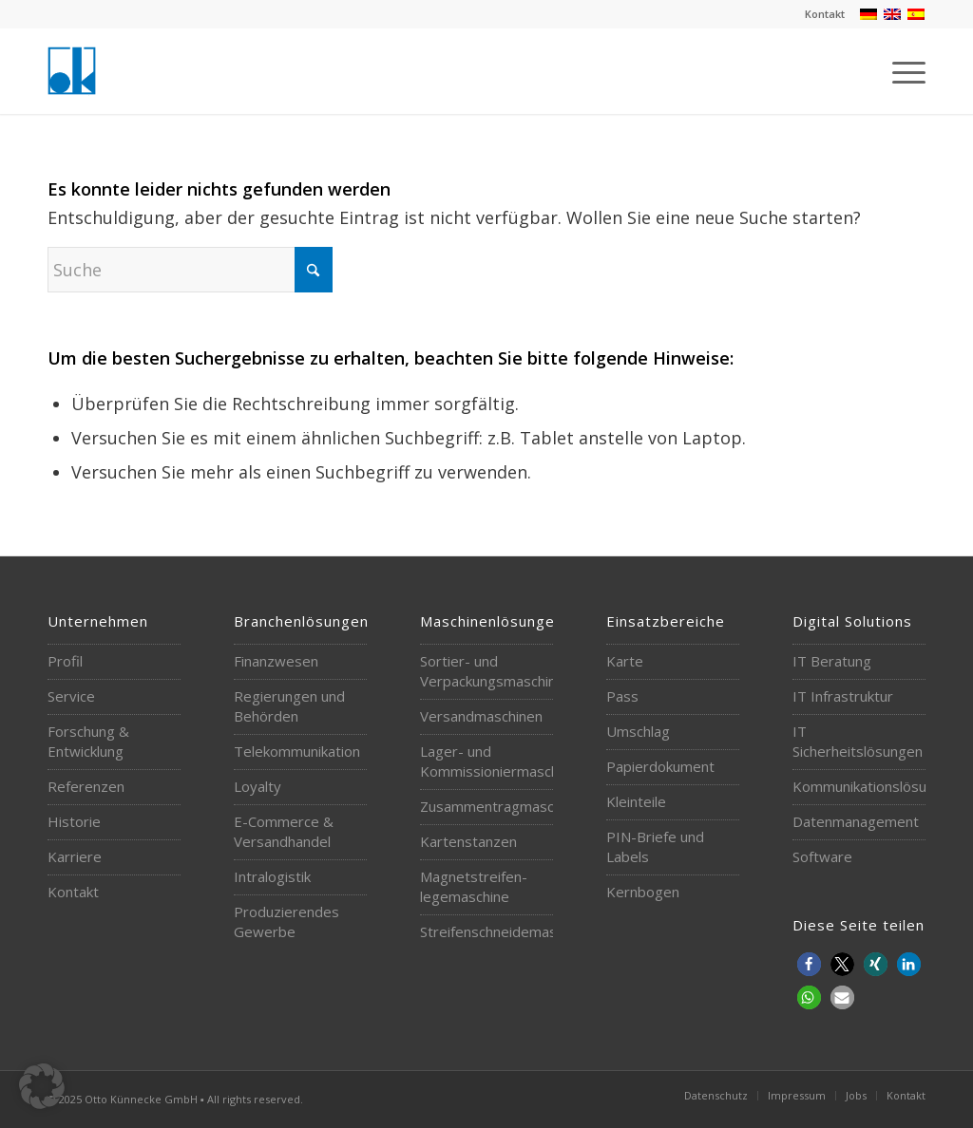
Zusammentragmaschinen (481, 806)
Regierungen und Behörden (289, 705)
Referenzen (86, 786)
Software (822, 856)
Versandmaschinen (481, 715)
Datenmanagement (853, 821)
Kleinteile (636, 801)
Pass (622, 695)
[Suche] (190, 269)
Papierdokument (660, 766)
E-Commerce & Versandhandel (284, 831)
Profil (65, 660)
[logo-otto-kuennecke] (72, 71)
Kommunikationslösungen (853, 786)
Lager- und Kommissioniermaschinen (481, 761)
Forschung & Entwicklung (88, 741)
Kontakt (825, 14)
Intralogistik (272, 876)
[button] (809, 964)
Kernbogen (642, 891)
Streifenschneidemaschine (481, 931)
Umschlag (638, 731)
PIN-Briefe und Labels (655, 846)
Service (71, 695)
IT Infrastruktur (842, 695)
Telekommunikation (294, 751)
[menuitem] (820, 14)
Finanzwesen (276, 660)
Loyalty (257, 786)
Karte (624, 660)
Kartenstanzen (468, 841)
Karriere (75, 856)
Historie (74, 821)
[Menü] (902, 71)
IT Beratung (831, 660)
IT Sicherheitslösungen (853, 741)
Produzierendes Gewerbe (286, 921)
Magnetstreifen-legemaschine (473, 886)
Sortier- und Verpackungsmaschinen (481, 670)
